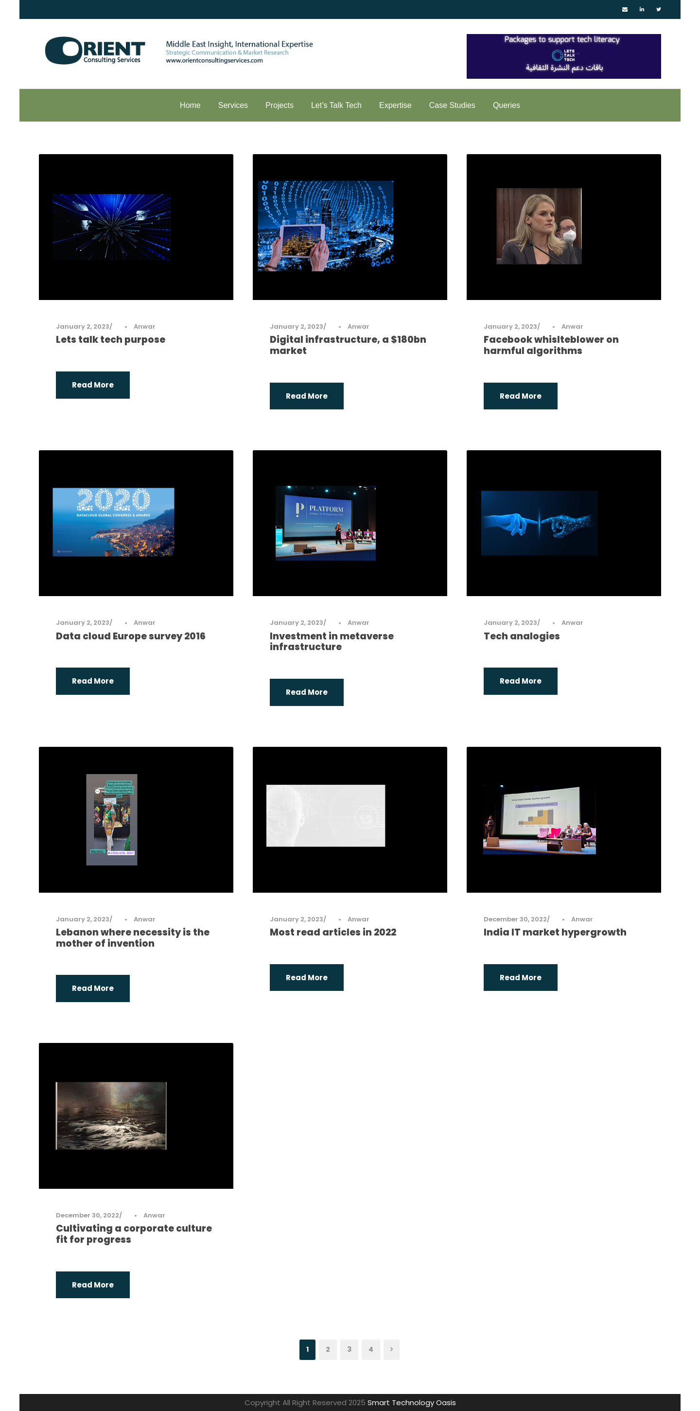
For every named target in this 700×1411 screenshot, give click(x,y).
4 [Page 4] (370, 1349)
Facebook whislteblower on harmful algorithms (551, 345)
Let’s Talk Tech (336, 105)
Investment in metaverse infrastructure (332, 642)
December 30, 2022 (515, 919)
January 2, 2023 (82, 326)
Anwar (145, 326)
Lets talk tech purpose (110, 339)
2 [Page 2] (328, 1349)
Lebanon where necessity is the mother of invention (133, 938)
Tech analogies (522, 636)
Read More (93, 385)
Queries (506, 105)
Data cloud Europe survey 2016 (131, 636)
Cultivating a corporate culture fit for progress (134, 1234)
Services (233, 105)
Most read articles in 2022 (333, 932)
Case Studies (452, 105)
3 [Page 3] (349, 1349)
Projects (279, 105)
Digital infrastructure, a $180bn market (348, 345)
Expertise (395, 105)
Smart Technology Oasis (412, 1402)
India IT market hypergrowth (555, 932)
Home (190, 105)
